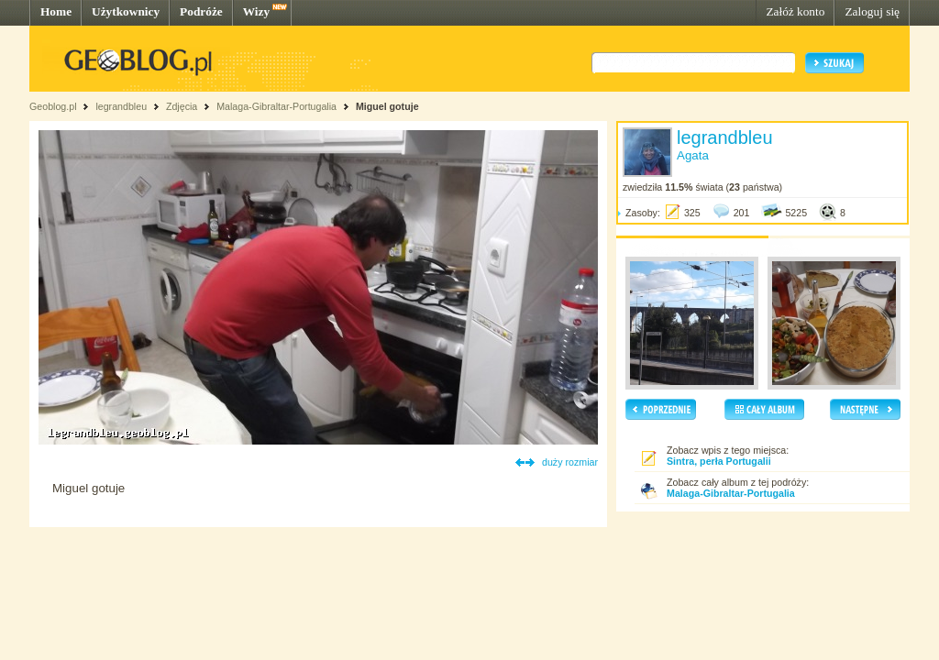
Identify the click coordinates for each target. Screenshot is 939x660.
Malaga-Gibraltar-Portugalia (276, 106)
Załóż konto (795, 11)
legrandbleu (121, 106)
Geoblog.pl (53, 106)
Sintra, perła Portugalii (719, 461)
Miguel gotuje (387, 106)
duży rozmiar (570, 462)
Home (56, 11)
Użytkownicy (126, 11)
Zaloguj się (872, 11)
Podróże (201, 11)
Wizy (256, 11)
